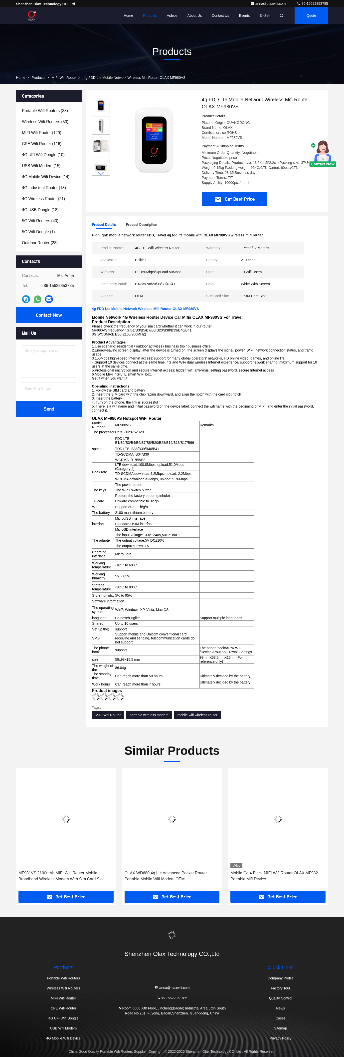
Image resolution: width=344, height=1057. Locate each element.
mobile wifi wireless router (197, 715)
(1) (38, 232)
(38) (45, 111)
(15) (41, 166)
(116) (41, 144)
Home (128, 16)
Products (150, 16)
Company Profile (281, 978)
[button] (100, 173)
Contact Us (220, 16)
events (244, 16)
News (280, 1008)
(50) (45, 122)
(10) (43, 155)
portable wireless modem (149, 715)
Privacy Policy (280, 1038)
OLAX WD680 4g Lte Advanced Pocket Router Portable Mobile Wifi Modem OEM (166, 876)
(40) (40, 221)
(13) (44, 188)
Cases (281, 1018)
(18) (40, 210)
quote (311, 16)
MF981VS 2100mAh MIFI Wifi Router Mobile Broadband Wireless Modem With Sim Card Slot (61, 876)
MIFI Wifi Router (64, 78)
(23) (40, 243)
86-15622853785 (312, 4)
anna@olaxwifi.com (268, 4)
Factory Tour (280, 988)
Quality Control (280, 998)
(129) (41, 133)
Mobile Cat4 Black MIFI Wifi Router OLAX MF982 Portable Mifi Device (274, 876)
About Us (194, 16)
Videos (172, 16)
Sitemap (280, 1028)
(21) (43, 199)
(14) (45, 177)
